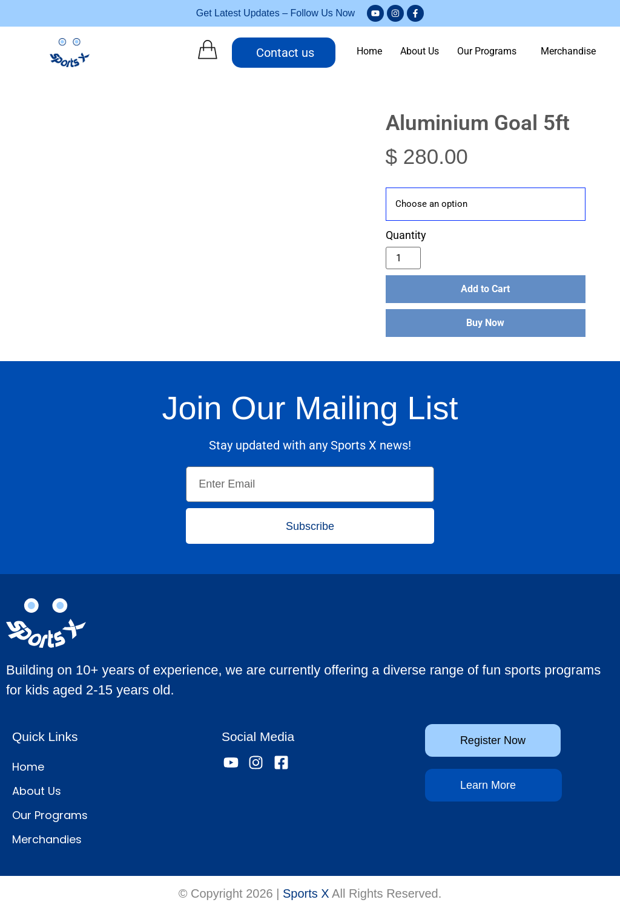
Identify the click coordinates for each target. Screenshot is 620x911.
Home (369, 51)
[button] (490, 51)
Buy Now (485, 322)
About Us (419, 51)
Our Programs (486, 51)
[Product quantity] (403, 258)
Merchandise (568, 51)
